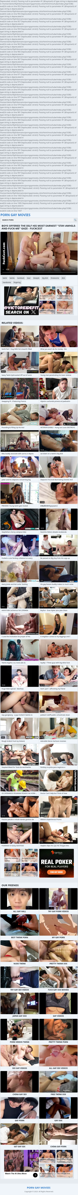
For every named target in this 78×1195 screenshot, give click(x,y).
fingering (17, 282)
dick (63, 278)
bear (29, 278)
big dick (45, 278)
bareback (20, 278)
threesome (55, 278)
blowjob (36, 278)
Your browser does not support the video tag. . (39, 253)
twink (5, 278)
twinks (12, 278)
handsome (7, 282)
